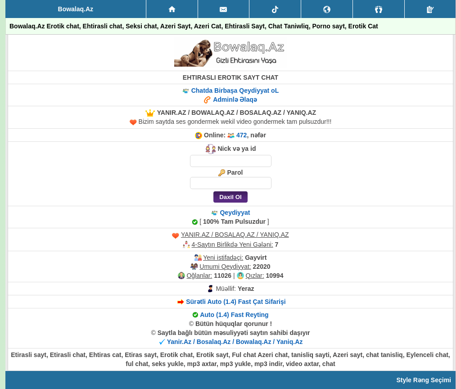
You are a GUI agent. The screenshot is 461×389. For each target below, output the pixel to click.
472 (241, 135)
